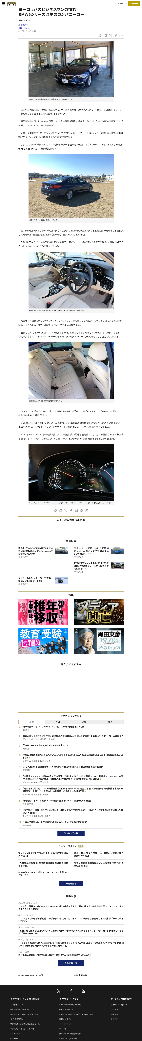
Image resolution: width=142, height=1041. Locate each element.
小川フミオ (23, 25)
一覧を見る (71, 883)
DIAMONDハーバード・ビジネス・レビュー (76, 1014)
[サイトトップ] (10, 4)
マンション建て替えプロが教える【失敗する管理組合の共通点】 (43, 854)
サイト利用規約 (16, 1019)
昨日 (58, 722)
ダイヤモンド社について (121, 999)
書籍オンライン (65, 1019)
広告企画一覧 (80, 975)
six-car (27, 28)
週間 (84, 722)
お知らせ (114, 1019)
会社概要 (114, 1010)
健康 (20, 28)
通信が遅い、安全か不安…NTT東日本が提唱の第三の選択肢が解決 (99, 854)
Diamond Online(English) (70, 1005)
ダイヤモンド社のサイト (69, 999)
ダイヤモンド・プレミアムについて (23, 1010)
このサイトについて (18, 1005)
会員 (110, 722)
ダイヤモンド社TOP (119, 1005)
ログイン (121, 4)
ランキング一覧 (71, 833)
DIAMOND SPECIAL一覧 (30, 975)
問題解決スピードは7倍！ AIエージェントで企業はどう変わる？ (43, 874)
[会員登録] (134, 3)
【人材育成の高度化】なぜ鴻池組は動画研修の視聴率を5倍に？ (43, 864)
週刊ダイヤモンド (66, 1010)
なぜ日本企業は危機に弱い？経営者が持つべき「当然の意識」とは (99, 864)
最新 (31, 722)
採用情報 (114, 1014)
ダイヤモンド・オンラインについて (25, 999)
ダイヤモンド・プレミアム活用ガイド (24, 1014)
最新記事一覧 (71, 963)
